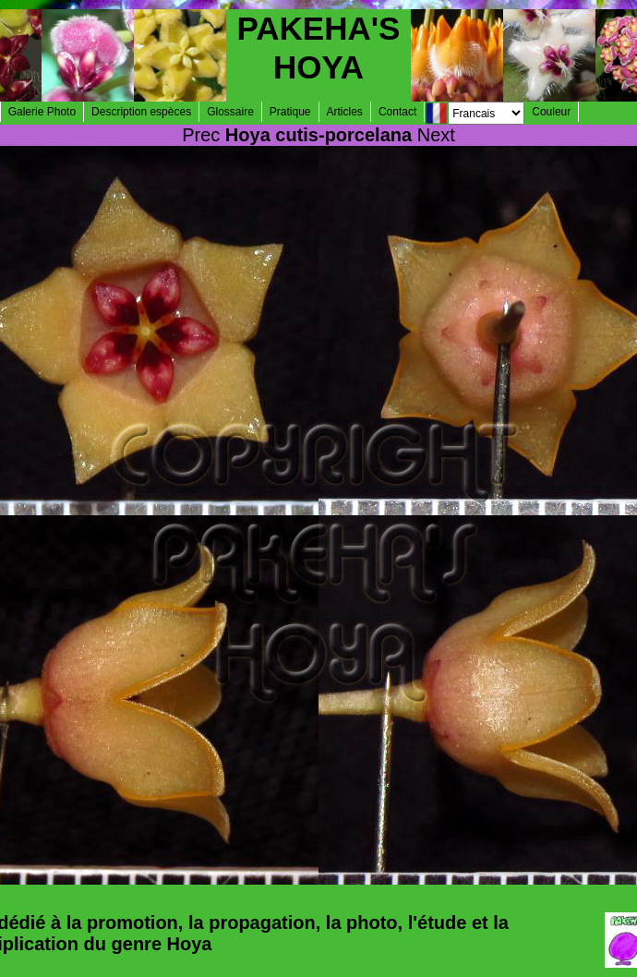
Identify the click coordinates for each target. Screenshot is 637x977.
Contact (397, 111)
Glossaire (230, 111)
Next (436, 135)
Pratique (290, 111)
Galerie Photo (42, 111)
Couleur (551, 111)
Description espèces (141, 111)
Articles (345, 111)
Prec (201, 135)
